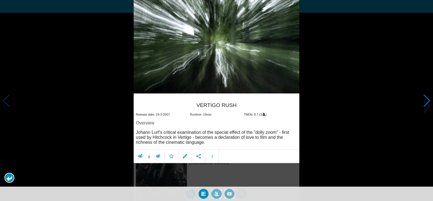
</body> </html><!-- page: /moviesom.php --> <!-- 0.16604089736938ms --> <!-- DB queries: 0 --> (216, 100)
